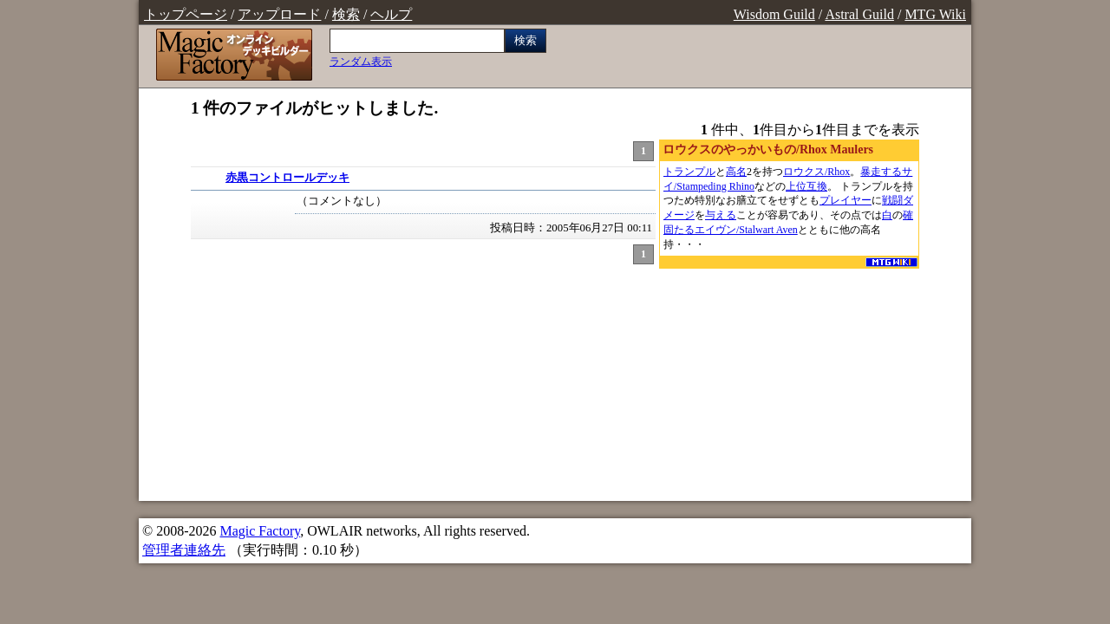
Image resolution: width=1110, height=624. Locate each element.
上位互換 (806, 186)
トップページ (185, 14)
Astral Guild (859, 14)
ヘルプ (391, 14)
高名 (736, 172)
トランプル (689, 172)
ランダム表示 (361, 61)
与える (720, 215)
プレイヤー (845, 200)
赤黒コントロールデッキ (287, 178)
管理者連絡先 (183, 550)
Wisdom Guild (774, 14)
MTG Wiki (935, 14)
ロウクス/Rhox (816, 172)
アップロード (279, 14)
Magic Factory (259, 530)
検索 (346, 14)
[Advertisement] (789, 380)
